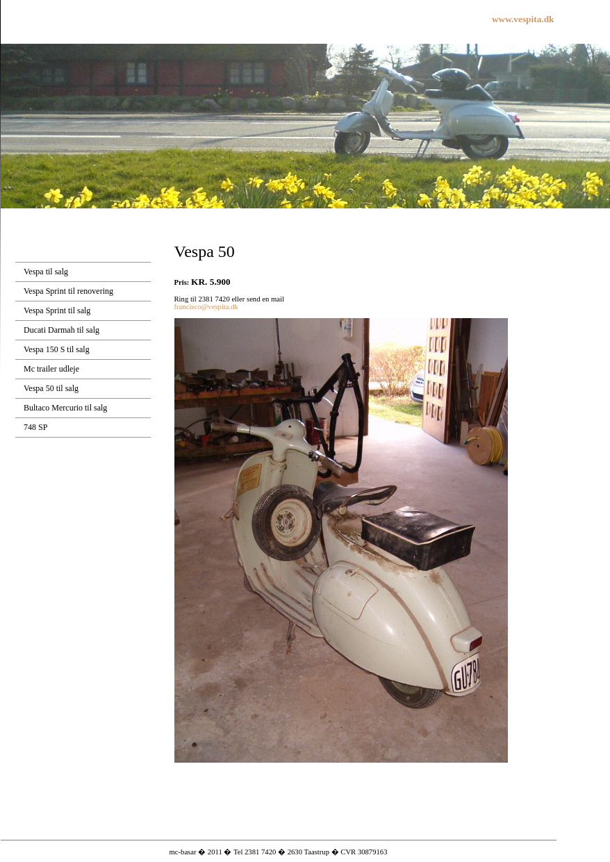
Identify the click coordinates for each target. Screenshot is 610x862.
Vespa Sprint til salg (57, 310)
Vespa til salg (46, 271)
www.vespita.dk (523, 19)
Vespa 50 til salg (51, 388)
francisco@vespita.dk (206, 306)
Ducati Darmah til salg (61, 330)
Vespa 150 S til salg (57, 349)
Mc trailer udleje (51, 369)
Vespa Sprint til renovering (68, 291)
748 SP (35, 427)
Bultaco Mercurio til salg (65, 408)
